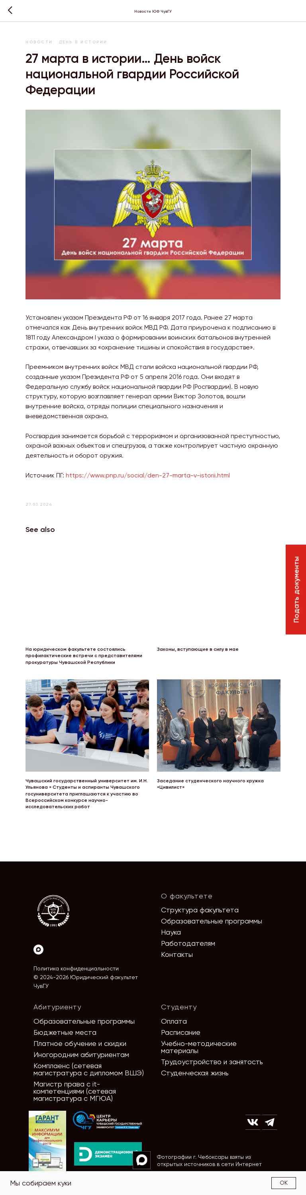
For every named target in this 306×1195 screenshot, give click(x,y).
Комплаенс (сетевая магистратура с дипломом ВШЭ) (88, 1069)
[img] (107, 1120)
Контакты (177, 954)
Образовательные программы (211, 921)
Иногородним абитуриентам (81, 1054)
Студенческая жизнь (195, 1073)
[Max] (38, 949)
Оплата (174, 1021)
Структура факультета (200, 910)
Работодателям (188, 943)
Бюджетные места (64, 1032)
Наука (171, 932)
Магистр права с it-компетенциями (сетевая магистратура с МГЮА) (74, 1091)
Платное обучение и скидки (79, 1043)
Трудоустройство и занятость (212, 1061)
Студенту (179, 1007)
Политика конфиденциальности (76, 968)
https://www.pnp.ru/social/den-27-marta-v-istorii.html (148, 475)
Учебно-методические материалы (199, 1047)
